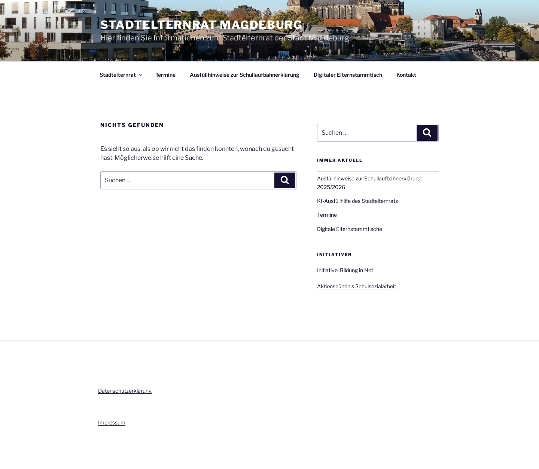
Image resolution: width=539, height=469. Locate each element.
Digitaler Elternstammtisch (348, 74)
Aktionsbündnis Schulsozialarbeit (356, 286)
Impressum (111, 422)
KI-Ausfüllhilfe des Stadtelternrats (357, 201)
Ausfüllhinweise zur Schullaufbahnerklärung (244, 74)
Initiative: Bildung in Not (345, 270)
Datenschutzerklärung (125, 390)
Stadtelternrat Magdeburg (201, 24)
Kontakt (406, 74)
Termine (165, 74)
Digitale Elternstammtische (349, 229)
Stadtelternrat (121, 74)
